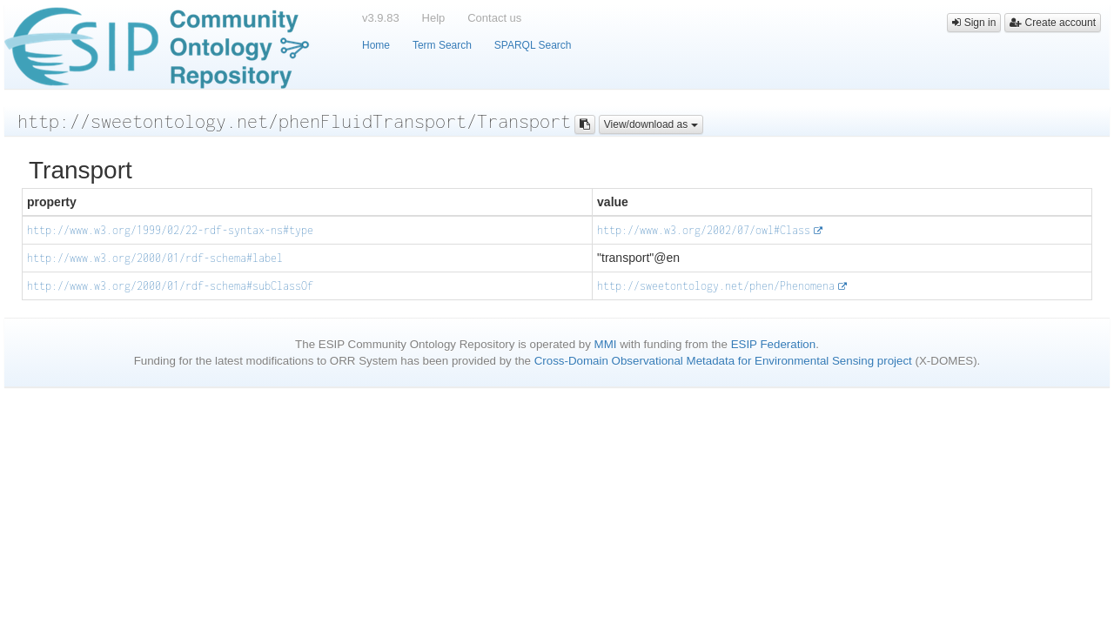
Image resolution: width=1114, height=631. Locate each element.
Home (376, 45)
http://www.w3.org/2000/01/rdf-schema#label (155, 258)
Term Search (442, 45)
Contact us (494, 17)
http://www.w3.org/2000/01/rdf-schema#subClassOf (170, 285)
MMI (605, 344)
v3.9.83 (380, 17)
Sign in (974, 23)
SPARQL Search (533, 45)
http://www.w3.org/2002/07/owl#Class (703, 230)
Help (434, 17)
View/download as (651, 124)
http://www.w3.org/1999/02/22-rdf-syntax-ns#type (170, 230)
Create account (1053, 23)
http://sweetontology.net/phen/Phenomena (716, 285)
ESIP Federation (773, 344)
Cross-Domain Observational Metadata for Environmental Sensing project (723, 360)
